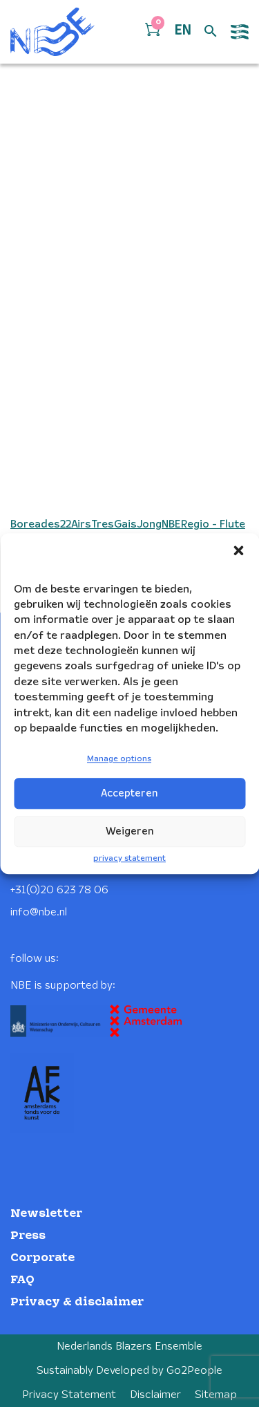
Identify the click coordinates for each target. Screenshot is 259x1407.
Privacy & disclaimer (77, 1302)
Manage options (119, 759)
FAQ (22, 1280)
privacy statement (129, 858)
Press (28, 1236)
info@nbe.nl (38, 912)
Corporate (42, 1258)
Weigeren (130, 832)
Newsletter (46, 1214)
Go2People (194, 1371)
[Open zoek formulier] (211, 31)
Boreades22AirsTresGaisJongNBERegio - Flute (127, 524)
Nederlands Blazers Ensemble (129, 1346)
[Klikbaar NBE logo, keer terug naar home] (52, 32)
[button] (238, 550)
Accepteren (129, 794)
